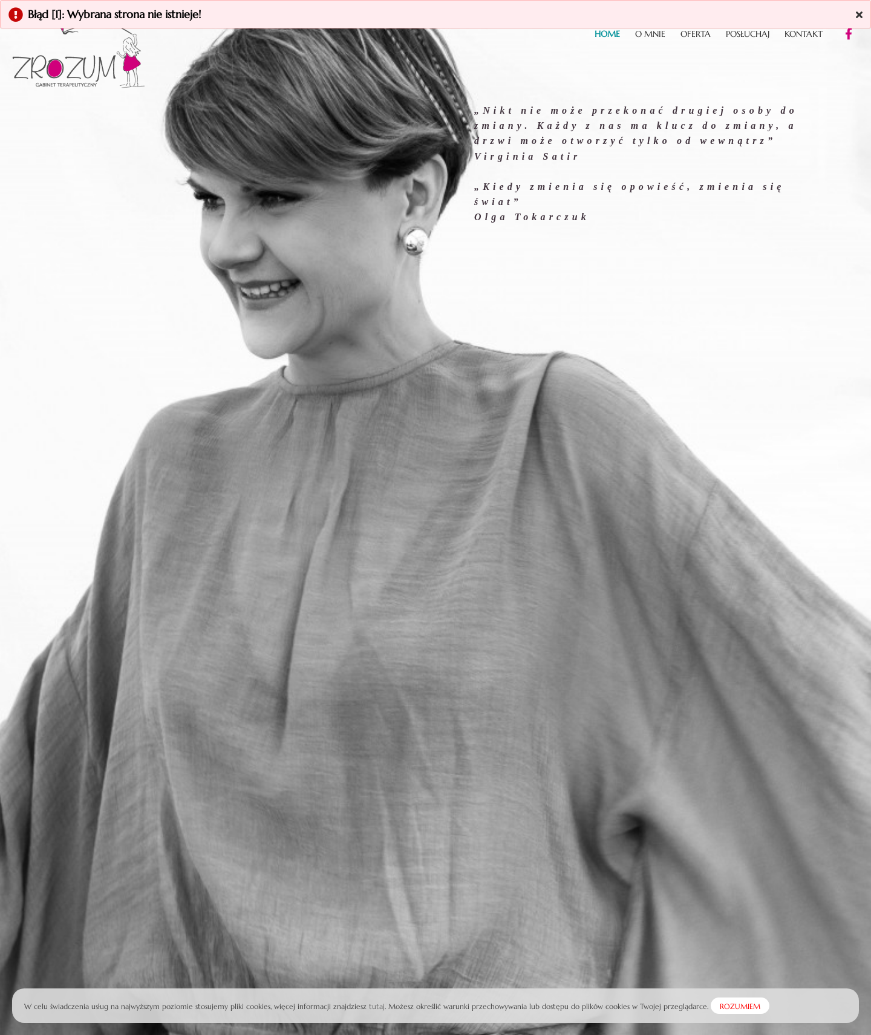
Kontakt (804, 33)
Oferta (695, 33)
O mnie (650, 33)
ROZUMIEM (740, 1006)
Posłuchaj (747, 33)
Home (607, 33)
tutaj (377, 1006)
